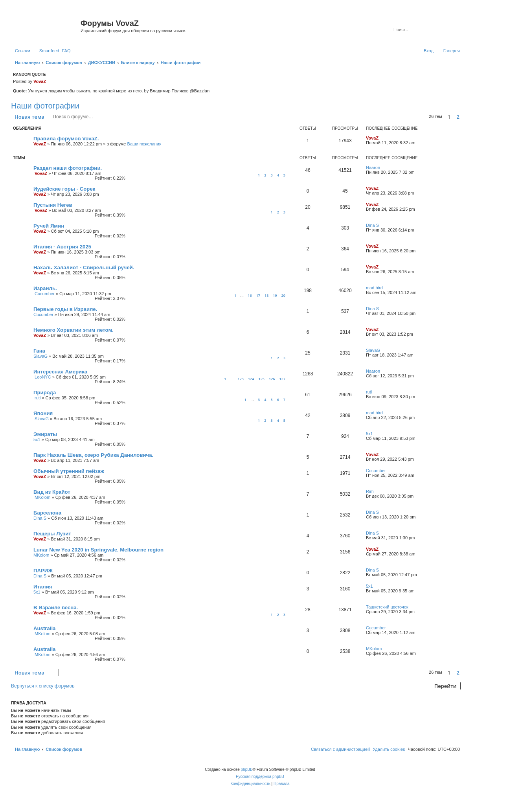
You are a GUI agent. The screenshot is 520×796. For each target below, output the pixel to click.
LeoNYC (43, 377)
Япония (43, 413)
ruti (37, 397)
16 (250, 295)
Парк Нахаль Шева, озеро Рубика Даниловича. (93, 455)
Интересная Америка (60, 372)
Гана (39, 351)
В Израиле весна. (55, 607)
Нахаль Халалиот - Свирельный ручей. (83, 267)
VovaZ (39, 81)
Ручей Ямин (48, 226)
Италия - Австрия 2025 (62, 247)
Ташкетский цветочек (387, 607)
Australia (44, 628)
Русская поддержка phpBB (260, 776)
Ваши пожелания (144, 144)
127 (282, 378)
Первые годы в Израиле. (65, 309)
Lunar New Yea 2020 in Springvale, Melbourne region (98, 550)
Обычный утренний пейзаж (68, 471)
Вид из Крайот (51, 492)
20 (283, 295)
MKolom (42, 497)
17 (258, 295)
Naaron (373, 167)
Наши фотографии (45, 105)
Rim (370, 491)
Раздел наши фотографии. (67, 168)
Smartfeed (49, 50)
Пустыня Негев (52, 205)
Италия (42, 587)
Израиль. (45, 288)
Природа (44, 392)
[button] (463, 116)
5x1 (36, 439)
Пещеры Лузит (52, 534)
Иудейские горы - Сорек (64, 189)
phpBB (247, 769)
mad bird (374, 287)
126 (272, 378)
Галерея (451, 50)
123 (240, 378)
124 (251, 378)
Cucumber (45, 293)
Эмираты (45, 434)
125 (262, 378)
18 (266, 295)
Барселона (47, 513)
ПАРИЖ (43, 571)
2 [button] (458, 116)
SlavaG (40, 356)
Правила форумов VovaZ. (66, 139)
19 (275, 295)
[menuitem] (66, 50)
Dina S (372, 225)
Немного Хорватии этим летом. (73, 330)
